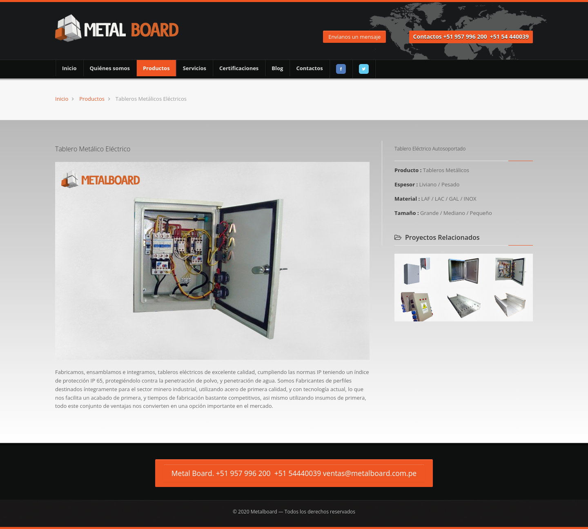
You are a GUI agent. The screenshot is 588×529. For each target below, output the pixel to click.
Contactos (309, 68)
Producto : (407, 170)
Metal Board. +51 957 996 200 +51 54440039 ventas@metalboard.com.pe (294, 473)
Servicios (194, 68)
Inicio (69, 68)
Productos (156, 68)
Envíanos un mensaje (354, 36)
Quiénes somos (110, 68)
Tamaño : (406, 213)
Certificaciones (238, 68)
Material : (407, 198)
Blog (277, 68)
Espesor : (406, 184)
